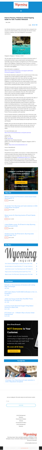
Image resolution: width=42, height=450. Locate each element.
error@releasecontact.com (23, 157)
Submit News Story (21, 182)
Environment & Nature (21, 419)
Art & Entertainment (21, 415)
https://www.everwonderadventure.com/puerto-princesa (18, 132)
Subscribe (21, 405)
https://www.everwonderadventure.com (18, 144)
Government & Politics (21, 422)
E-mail (7, 401)
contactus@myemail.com (31, 443)
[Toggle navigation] (21, 11)
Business (21, 417)
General (21, 420)
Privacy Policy (12, 448)
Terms (8, 448)
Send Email (10, 138)
